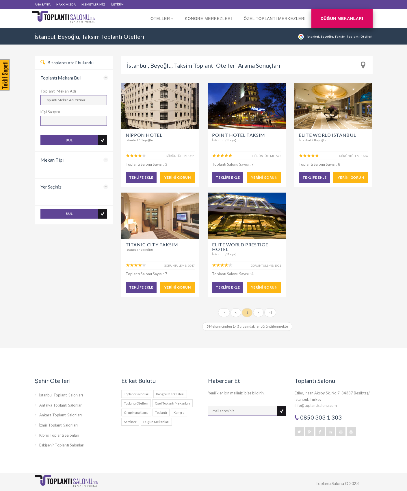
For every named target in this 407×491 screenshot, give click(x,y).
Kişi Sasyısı (50, 112)
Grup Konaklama (136, 412)
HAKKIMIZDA (66, 4)
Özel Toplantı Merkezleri (275, 18)
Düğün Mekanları (342, 18)
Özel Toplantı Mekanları (172, 403)
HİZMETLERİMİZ (93, 4)
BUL (69, 140)
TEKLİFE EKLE (141, 177)
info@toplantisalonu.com (316, 405)
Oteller (161, 22)
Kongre (179, 412)
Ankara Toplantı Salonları (60, 415)
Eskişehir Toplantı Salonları (62, 445)
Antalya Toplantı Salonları (61, 405)
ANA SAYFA (43, 4)
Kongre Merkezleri (208, 18)
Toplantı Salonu (329, 483)
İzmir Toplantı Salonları (58, 425)
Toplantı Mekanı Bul (60, 77)
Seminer (130, 422)
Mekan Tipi (52, 160)
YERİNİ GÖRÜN (177, 177)
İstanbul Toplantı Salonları (61, 395)
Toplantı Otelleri (136, 403)
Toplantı (161, 412)
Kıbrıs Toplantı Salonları (59, 435)
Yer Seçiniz (51, 186)
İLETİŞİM (117, 4)
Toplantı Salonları (136, 394)
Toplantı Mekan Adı (58, 91)
